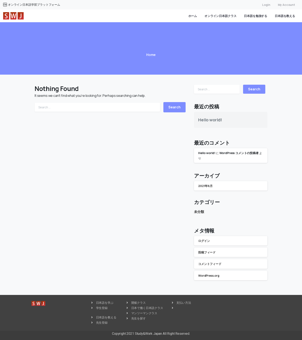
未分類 (199, 211)
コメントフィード (209, 264)
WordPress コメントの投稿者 (239, 153)
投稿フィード (207, 252)
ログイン (204, 241)
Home (150, 54)
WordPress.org (208, 276)
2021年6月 (205, 186)
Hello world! (210, 120)
